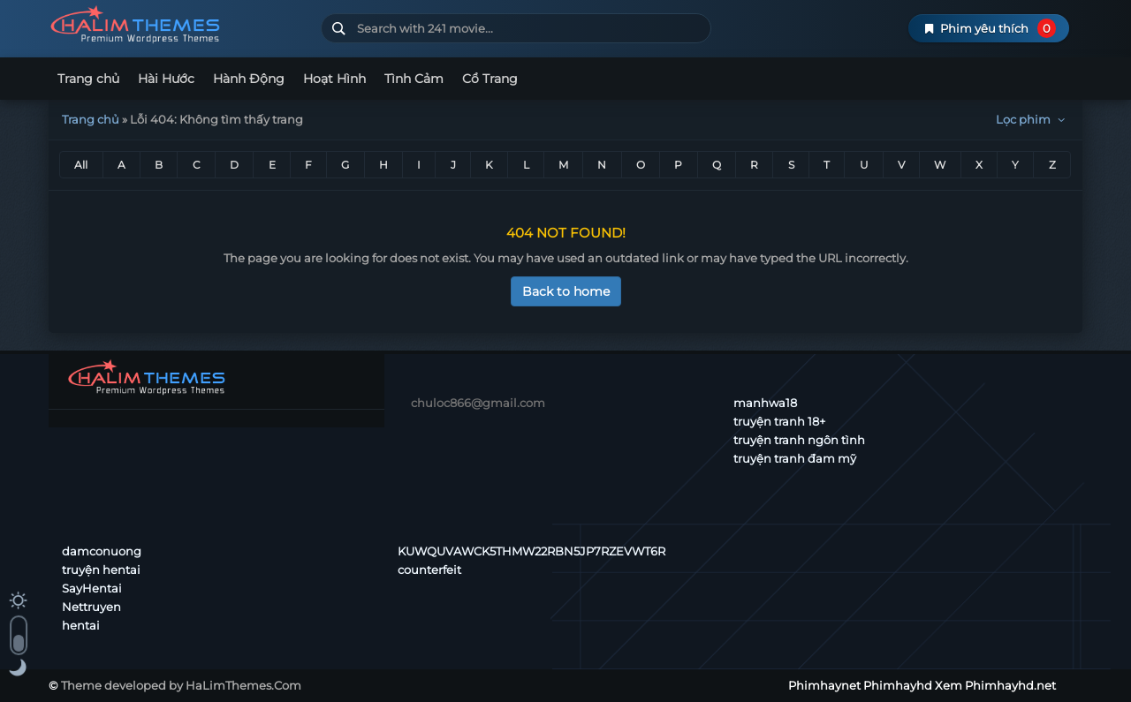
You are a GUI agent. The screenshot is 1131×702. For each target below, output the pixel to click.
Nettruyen (91, 607)
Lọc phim (1032, 119)
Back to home (566, 291)
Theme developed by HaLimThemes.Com (181, 685)
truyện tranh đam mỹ (794, 458)
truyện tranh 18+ (779, 421)
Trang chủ (88, 79)
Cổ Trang (490, 79)
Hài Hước (166, 79)
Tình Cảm (414, 79)
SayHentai (92, 588)
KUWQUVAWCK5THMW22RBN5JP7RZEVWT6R (531, 551)
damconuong (101, 551)
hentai (81, 625)
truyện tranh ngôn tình (799, 440)
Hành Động (249, 79)
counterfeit (429, 569)
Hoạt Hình (334, 79)
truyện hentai (101, 569)
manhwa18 (765, 403)
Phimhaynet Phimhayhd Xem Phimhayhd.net (178, 24)
